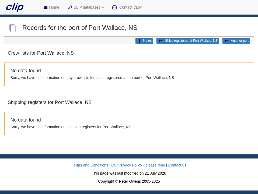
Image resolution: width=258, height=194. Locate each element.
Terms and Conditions (90, 165)
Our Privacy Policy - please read (138, 165)
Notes (144, 41)
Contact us (177, 165)
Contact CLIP (127, 7)
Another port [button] (236, 41)
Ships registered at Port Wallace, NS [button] (188, 41)
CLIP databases (85, 7)
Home (51, 7)
